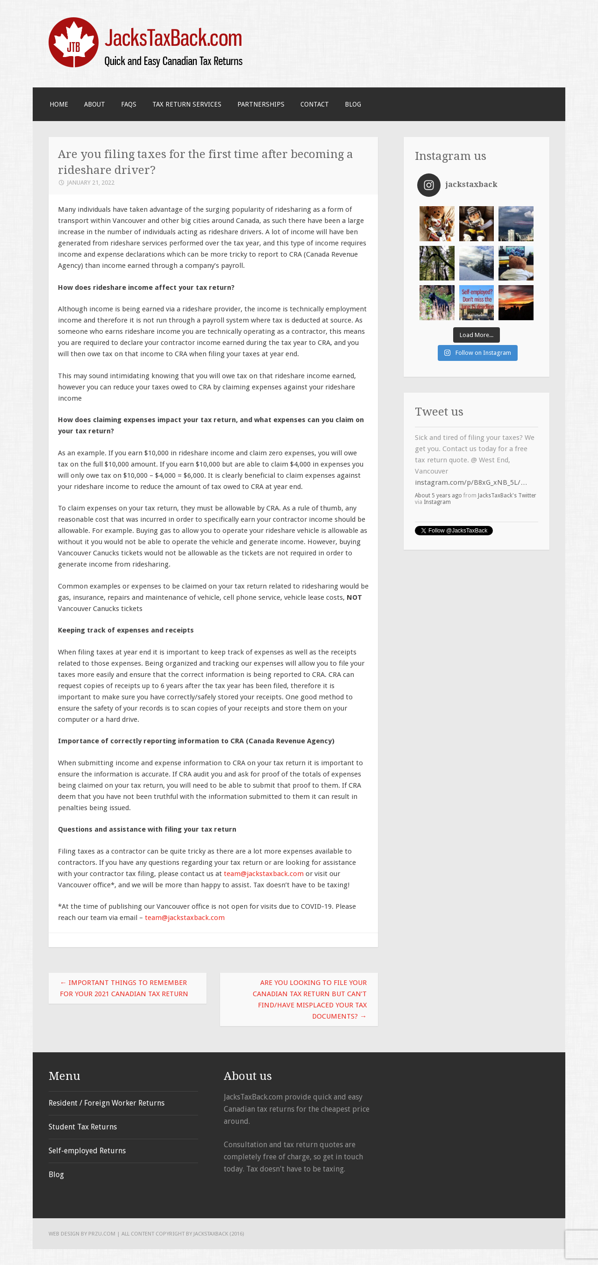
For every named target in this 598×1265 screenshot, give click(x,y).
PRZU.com (101, 1233)
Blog (353, 104)
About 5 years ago (438, 495)
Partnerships (261, 104)
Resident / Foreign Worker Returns (106, 1103)
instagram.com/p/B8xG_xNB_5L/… (471, 482)
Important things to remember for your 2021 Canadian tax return (124, 988)
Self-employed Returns (87, 1150)
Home (59, 104)
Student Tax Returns (83, 1126)
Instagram (437, 502)
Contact (314, 104)
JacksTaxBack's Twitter (507, 495)
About (94, 104)
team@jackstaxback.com (264, 874)
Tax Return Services (186, 104)
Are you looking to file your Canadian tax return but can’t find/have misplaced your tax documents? (310, 999)
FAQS (128, 104)
